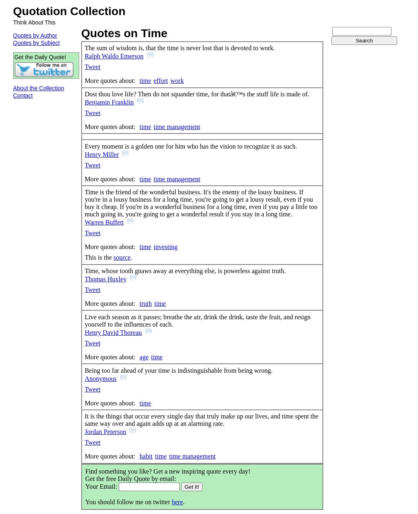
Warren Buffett (104, 222)
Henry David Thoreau (113, 332)
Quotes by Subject (36, 43)
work (177, 80)
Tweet (92, 66)
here (177, 501)
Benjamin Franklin (108, 102)
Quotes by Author (35, 35)
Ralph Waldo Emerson (113, 56)
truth (146, 303)
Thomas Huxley (105, 279)
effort (160, 80)
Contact (23, 95)
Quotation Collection (69, 11)
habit (146, 456)
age (144, 357)
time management (176, 126)
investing (165, 246)
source (122, 257)
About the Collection (38, 88)
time (145, 80)
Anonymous (100, 378)
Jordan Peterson (105, 431)
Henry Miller (101, 154)
